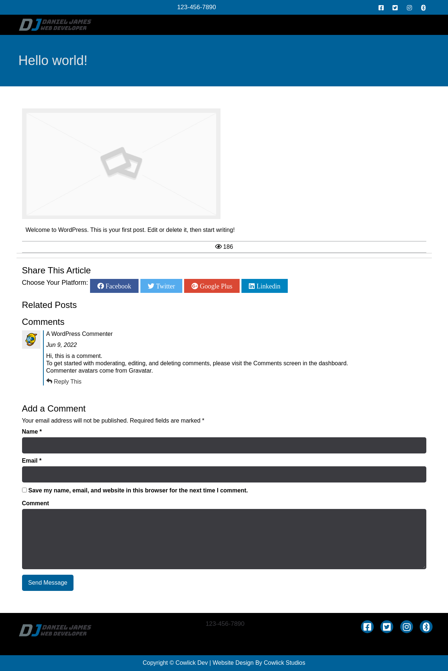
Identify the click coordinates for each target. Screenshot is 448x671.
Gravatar (140, 370)
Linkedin (267, 286)
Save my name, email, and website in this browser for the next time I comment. (138, 490)
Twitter (164, 286)
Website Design (233, 663)
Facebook (117, 286)
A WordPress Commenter (79, 334)
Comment (35, 503)
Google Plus (215, 286)
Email (32, 461)
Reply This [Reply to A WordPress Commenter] (68, 381)
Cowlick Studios (284, 663)
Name (32, 431)
